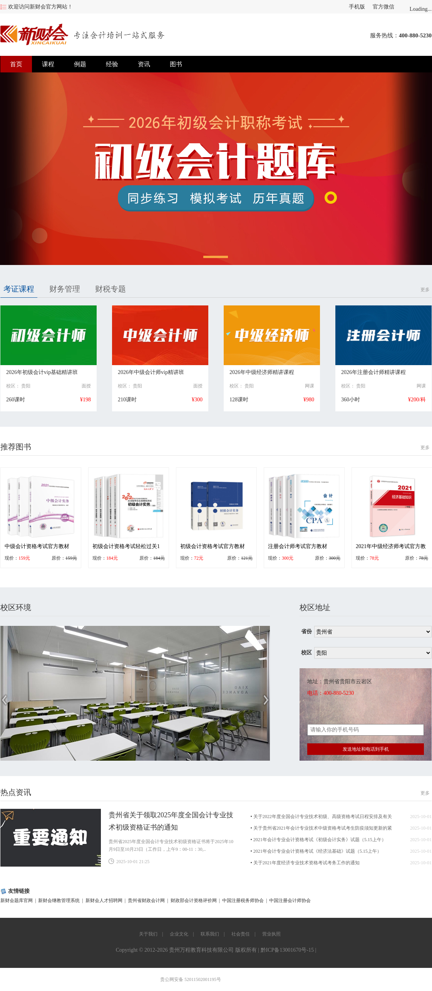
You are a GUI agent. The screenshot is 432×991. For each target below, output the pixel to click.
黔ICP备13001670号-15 (287, 950)
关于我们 (148, 934)
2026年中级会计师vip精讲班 (151, 372)
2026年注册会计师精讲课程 (373, 372)
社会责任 (240, 934)
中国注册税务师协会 (243, 900)
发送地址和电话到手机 (366, 749)
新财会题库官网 (16, 900)
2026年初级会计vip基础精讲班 (42, 372)
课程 (48, 64)
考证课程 (18, 289)
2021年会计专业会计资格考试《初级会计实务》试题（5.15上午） (319, 839)
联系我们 (210, 934)
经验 (112, 64)
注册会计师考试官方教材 (297, 546)
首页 (16, 64)
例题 (80, 64)
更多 (425, 289)
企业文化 (179, 934)
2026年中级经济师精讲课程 (261, 372)
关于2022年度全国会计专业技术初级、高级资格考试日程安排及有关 (322, 816)
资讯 (144, 64)
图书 (176, 64)
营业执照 (271, 934)
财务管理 (64, 289)
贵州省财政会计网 (146, 900)
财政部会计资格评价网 (194, 900)
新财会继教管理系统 (59, 900)
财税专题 (110, 289)
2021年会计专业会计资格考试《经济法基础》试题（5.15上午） (317, 851)
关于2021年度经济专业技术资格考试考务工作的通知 (306, 862)
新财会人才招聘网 (103, 900)
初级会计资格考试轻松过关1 (126, 546)
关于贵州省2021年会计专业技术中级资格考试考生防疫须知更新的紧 (322, 828)
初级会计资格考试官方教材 (212, 546)
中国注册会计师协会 (290, 900)
